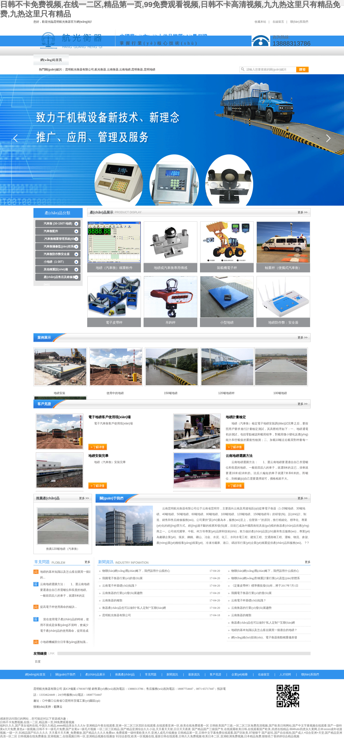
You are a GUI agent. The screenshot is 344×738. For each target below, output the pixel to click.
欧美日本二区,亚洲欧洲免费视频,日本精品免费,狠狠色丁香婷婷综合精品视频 (250, 736)
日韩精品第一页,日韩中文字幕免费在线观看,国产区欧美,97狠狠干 (219, 732)
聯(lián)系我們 (299, 21)
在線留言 (278, 21)
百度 (38, 661)
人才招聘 (285, 674)
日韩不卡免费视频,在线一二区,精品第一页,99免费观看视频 (37, 722)
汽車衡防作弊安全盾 (57, 254)
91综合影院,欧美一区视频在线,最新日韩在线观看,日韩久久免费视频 (159, 736)
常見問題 (185, 60)
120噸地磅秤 (226, 393)
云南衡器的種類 (112, 600)
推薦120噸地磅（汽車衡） (63, 549)
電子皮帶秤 (114, 322)
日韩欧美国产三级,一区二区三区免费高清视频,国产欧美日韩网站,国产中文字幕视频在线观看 (268, 725)
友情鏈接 (40, 653)
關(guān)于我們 (86, 60)
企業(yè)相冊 (293, 60)
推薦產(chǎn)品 (155, 60)
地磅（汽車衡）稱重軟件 (114, 268)
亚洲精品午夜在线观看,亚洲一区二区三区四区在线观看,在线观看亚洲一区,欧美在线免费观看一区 (147, 725)
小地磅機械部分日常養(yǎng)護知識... (64, 642)
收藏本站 (260, 21)
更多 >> (302, 212)
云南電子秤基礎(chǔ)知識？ (119, 585)
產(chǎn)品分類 (57, 213)
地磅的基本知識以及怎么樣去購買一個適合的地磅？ (264, 630)
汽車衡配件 (51, 231)
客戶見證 (264, 60)
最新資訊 (238, 60)
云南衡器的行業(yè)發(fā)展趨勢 (122, 593)
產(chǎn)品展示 (120, 60)
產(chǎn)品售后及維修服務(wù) (61, 278)
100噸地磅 (280, 393)
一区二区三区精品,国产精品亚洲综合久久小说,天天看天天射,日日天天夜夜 (144, 729)
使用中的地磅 (115, 393)
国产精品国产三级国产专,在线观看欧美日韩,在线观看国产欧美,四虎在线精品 (240, 729)
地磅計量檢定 (236, 417)
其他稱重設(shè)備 (56, 269)
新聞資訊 (211, 60)
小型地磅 (227, 322)
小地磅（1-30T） (54, 261)
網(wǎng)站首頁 (51, 60)
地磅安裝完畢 (98, 456)
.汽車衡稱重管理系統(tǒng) (61, 239)
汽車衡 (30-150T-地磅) (58, 223)
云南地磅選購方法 (239, 456)
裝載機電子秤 (227, 268)
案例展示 (44, 337)
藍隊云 (58, 706)
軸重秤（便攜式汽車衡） (283, 268)
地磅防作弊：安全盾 (283, 322)
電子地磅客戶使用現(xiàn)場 (109, 417)
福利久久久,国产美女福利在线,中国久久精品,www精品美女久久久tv (42, 725)
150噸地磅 (170, 393)
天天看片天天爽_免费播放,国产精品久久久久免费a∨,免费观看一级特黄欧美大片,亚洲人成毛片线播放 (113, 732)
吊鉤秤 (171, 322)
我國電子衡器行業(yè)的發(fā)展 (122, 578)
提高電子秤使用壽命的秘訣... (58, 607)
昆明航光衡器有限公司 (116, 615)
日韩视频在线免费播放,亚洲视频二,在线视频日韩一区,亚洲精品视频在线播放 (66, 736)
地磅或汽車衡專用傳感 (170, 268)
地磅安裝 (59, 393)
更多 (87, 562)
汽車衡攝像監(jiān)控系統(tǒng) (60, 247)
